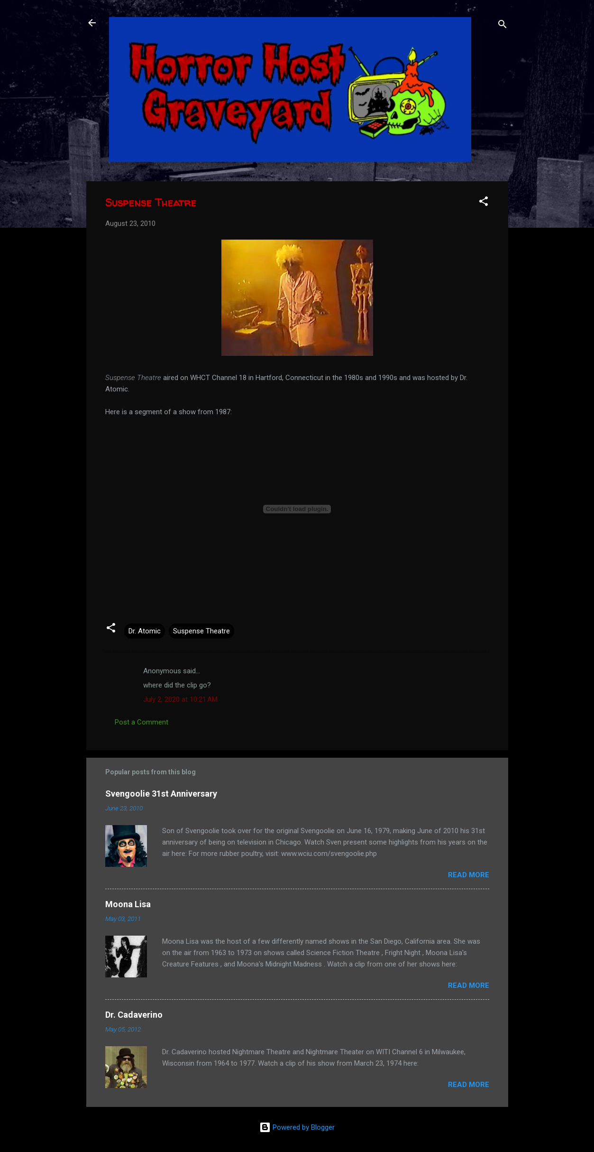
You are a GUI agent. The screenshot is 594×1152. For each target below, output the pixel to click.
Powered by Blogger (297, 1127)
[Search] (502, 25)
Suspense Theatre (201, 631)
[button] (483, 202)
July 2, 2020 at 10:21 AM (180, 699)
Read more (468, 875)
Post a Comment (141, 722)
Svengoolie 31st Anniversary (161, 794)
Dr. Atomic (144, 631)
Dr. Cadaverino (134, 1015)
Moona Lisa (128, 904)
